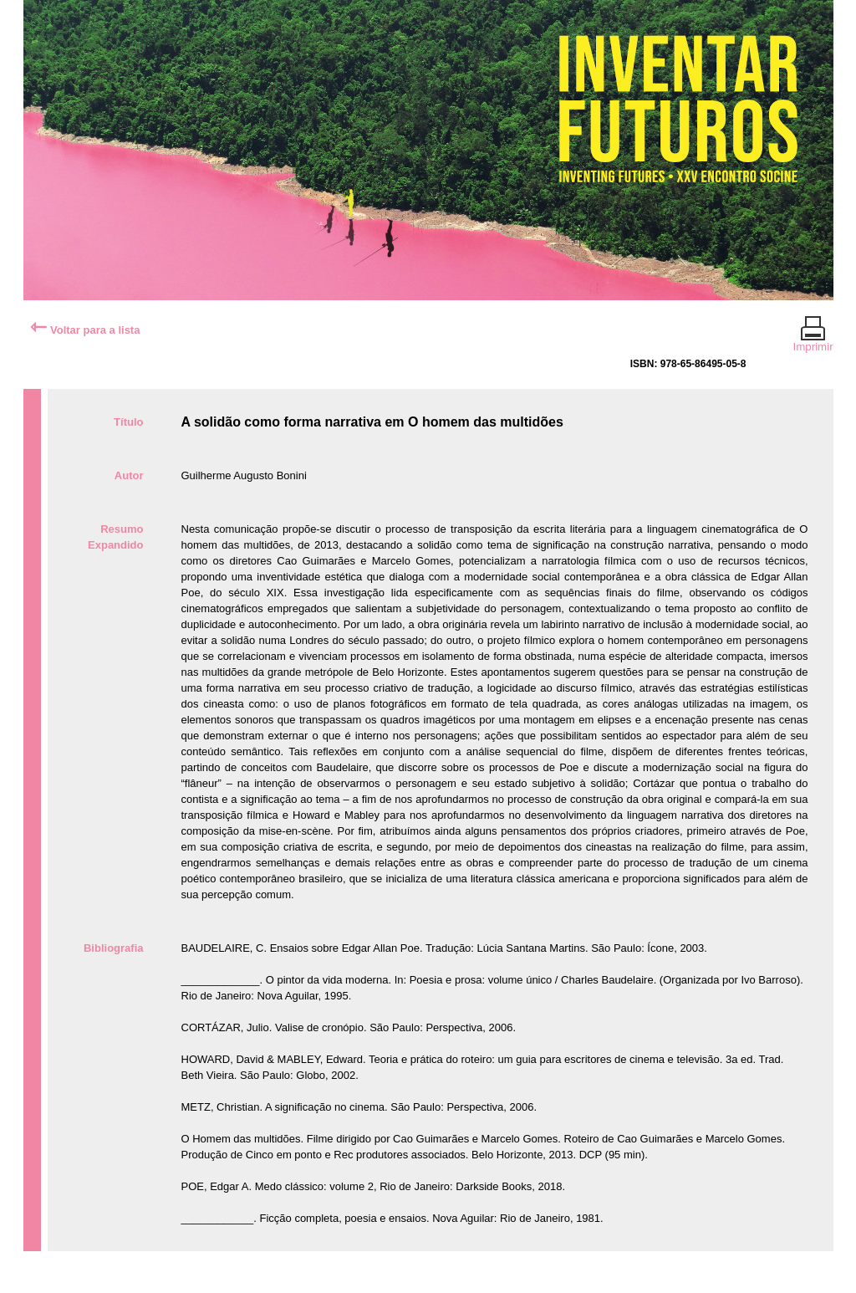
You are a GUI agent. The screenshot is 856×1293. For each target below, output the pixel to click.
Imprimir (813, 339)
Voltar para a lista (85, 330)
